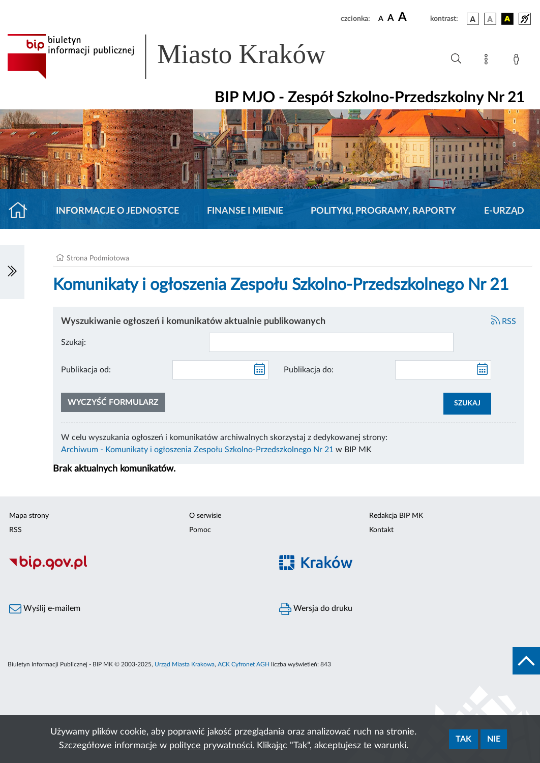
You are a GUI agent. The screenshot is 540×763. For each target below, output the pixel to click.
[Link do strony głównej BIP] (181, 56)
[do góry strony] (526, 660)
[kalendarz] (259, 369)
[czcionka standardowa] (380, 18)
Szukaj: (73, 342)
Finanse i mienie (245, 211)
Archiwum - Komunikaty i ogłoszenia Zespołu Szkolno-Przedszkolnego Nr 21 (197, 450)
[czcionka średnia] (390, 18)
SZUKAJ (467, 403)
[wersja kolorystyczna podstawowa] (473, 18)
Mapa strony (29, 515)
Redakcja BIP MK (396, 515)
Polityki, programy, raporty (383, 211)
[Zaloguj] (518, 61)
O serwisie (205, 515)
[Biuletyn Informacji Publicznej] (135, 568)
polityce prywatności (210, 745)
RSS (504, 321)
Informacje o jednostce (117, 211)
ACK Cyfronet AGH (243, 664)
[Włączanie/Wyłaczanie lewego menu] (12, 272)
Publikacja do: (309, 370)
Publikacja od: (86, 370)
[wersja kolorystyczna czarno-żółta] (507, 18)
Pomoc (200, 530)
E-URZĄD (504, 211)
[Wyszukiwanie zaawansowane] (456, 59)
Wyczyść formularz (113, 402)
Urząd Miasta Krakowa (185, 664)
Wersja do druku (315, 609)
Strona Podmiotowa (98, 258)
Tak (463, 739)
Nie (493, 739)
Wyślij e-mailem (44, 609)
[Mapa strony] (488, 61)
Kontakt (381, 530)
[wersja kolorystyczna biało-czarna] (490, 18)
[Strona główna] (22, 211)
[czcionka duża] (412, 17)
